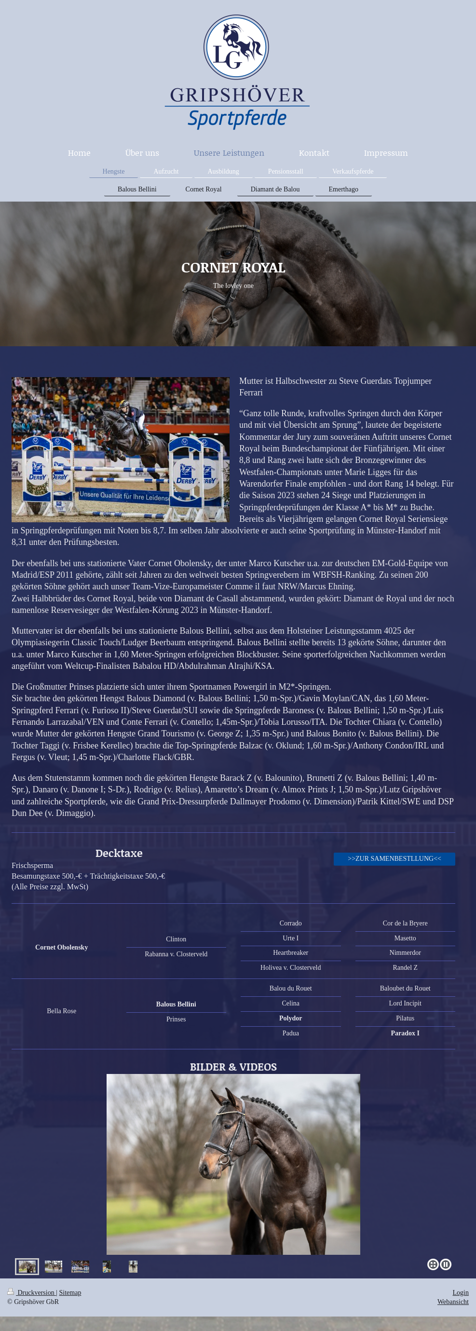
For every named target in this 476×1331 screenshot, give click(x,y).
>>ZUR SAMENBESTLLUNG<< (394, 858)
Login (461, 1292)
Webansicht (453, 1301)
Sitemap (70, 1292)
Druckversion (31, 1292)
